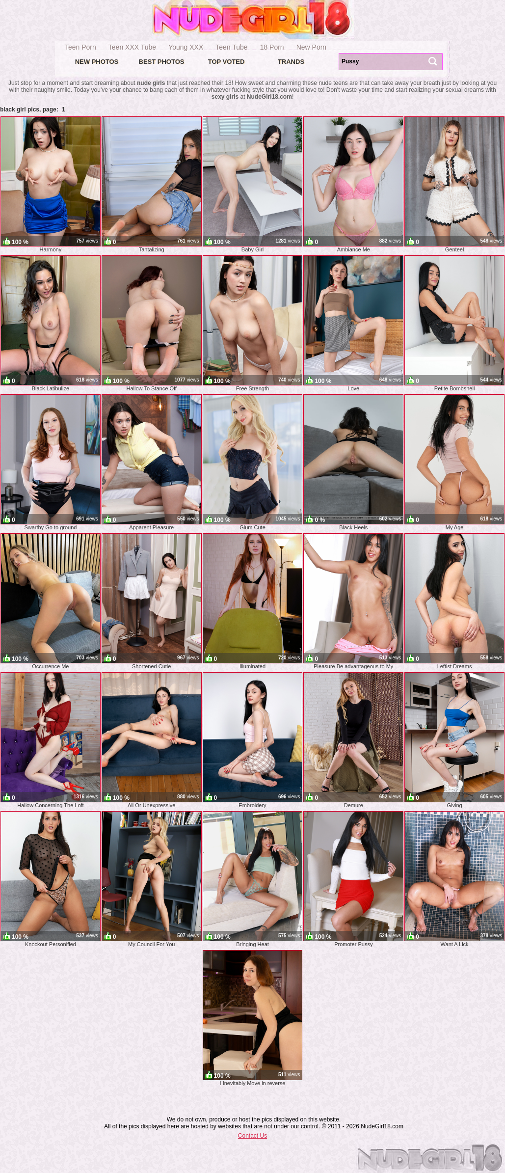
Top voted (226, 61)
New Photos (97, 61)
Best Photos (162, 61)
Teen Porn (80, 47)
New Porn (311, 47)
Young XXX (185, 47)
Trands (291, 61)
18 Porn (272, 47)
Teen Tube (231, 47)
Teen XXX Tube (132, 47)
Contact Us (252, 1135)
